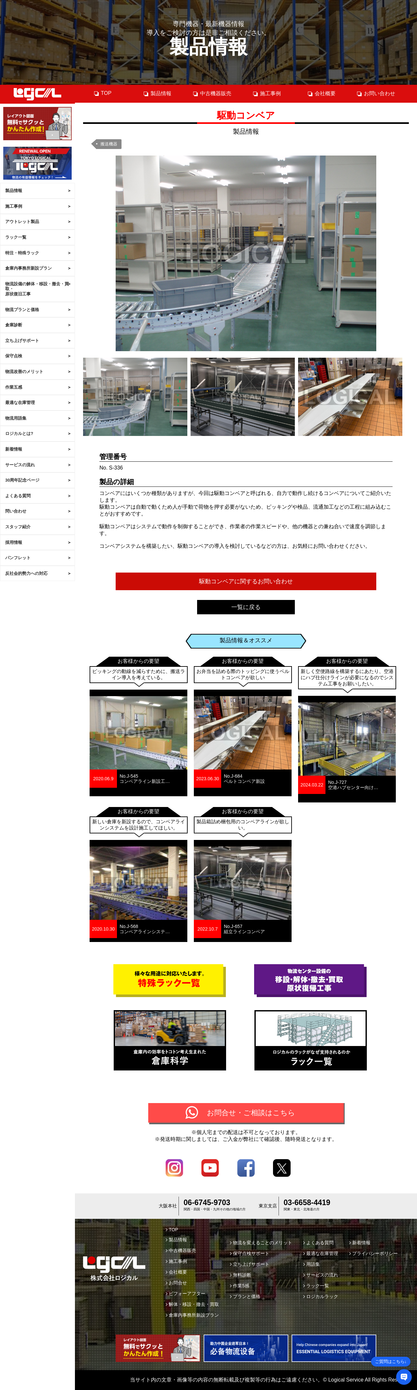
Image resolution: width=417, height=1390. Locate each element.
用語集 (311, 1264)
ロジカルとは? (19, 433)
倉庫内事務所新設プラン (28, 268)
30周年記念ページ (22, 480)
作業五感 (13, 387)
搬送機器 (108, 144)
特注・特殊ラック (22, 252)
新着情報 (13, 449)
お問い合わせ (375, 94)
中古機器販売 (212, 94)
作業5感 (239, 1285)
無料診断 (240, 1275)
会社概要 (321, 94)
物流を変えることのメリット (261, 1242)
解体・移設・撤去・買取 (192, 1304)
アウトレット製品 (22, 221)
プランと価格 (245, 1296)
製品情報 (13, 190)
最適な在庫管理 (20, 402)
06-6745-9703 (207, 1202)
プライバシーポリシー (373, 1253)
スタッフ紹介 (18, 526)
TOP (102, 93)
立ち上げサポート (22, 340)
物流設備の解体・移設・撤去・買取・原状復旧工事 (37, 288)
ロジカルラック (320, 1296)
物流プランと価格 (22, 309)
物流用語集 (15, 418)
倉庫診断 (13, 324)
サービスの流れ (20, 464)
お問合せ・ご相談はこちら (251, 1113)
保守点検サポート (249, 1253)
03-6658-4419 (307, 1202)
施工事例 (13, 206)
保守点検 (13, 355)
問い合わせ (15, 511)
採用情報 (13, 542)
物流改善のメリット (24, 371)
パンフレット (18, 557)
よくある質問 (18, 495)
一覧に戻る (246, 607)
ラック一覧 (15, 237)
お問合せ (176, 1282)
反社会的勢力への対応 (26, 573)
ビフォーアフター (185, 1293)
